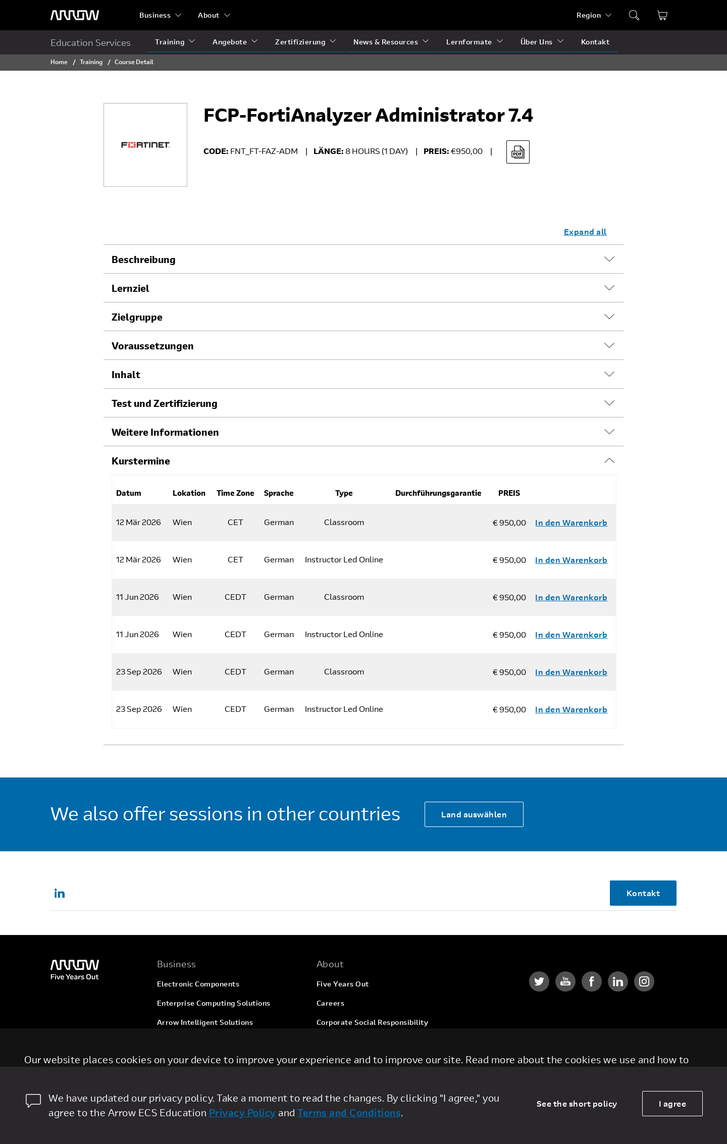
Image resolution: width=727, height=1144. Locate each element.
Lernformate (469, 41)
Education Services (90, 42)
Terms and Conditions (349, 1112)
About (209, 15)
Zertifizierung (300, 41)
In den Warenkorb (571, 522)
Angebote (230, 41)
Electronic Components (198, 984)
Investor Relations (349, 1041)
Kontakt (595, 41)
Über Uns (537, 41)
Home (59, 62)
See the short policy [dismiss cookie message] (577, 1103)
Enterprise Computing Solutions (214, 1003)
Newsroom (335, 1060)
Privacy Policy (242, 1112)
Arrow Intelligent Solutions (205, 1022)
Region (589, 15)
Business (155, 15)
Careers (331, 1003)
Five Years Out (343, 984)
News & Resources (385, 41)
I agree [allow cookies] (673, 1103)
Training (169, 41)
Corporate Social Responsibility (373, 1022)
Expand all (585, 231)
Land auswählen (474, 814)
